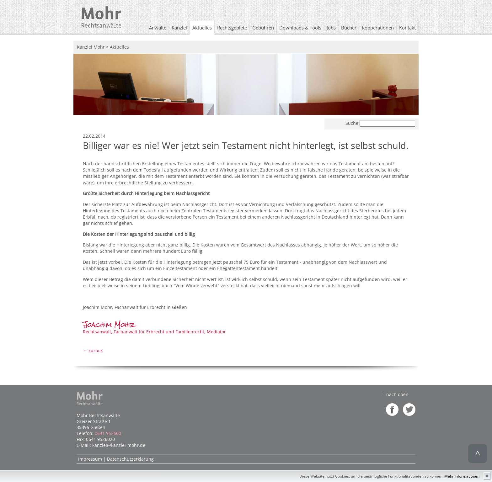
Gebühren (263, 27)
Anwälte (157, 27)
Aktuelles (202, 27)
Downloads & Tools (300, 27)
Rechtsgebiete (232, 27)
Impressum (90, 459)
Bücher (348, 27)
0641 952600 (108, 433)
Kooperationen (378, 27)
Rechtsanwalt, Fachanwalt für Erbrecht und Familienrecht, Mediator (154, 328)
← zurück (93, 350)
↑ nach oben (396, 394)
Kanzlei (179, 27)
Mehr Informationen (461, 476)
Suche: (352, 123)
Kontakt (407, 27)
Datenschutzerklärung (130, 459)
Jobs (331, 27)
